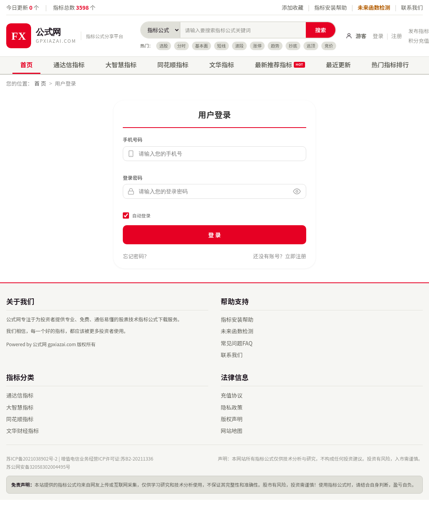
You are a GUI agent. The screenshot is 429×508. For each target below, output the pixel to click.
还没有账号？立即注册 (279, 256)
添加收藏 (292, 7)
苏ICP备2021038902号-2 (32, 458)
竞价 (328, 45)
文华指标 (221, 64)
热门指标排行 (390, 64)
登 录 (214, 235)
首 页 (40, 83)
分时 (181, 45)
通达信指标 (69, 64)
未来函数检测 (374, 7)
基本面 (201, 45)
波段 (239, 45)
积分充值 (418, 40)
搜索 (320, 30)
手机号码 (132, 139)
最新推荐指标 (280, 64)
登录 (378, 36)
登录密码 (132, 177)
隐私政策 (231, 407)
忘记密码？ (136, 256)
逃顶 (311, 45)
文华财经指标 (22, 430)
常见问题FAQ (237, 343)
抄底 (293, 45)
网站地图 (231, 430)
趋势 (275, 45)
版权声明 (231, 419)
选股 (163, 45)
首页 (26, 64)
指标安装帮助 (330, 7)
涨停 (257, 45)
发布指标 (418, 31)
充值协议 (231, 395)
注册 (396, 36)
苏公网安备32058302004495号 (38, 466)
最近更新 (338, 64)
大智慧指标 (120, 64)
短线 (221, 45)
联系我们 (412, 7)
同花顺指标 (172, 64)
